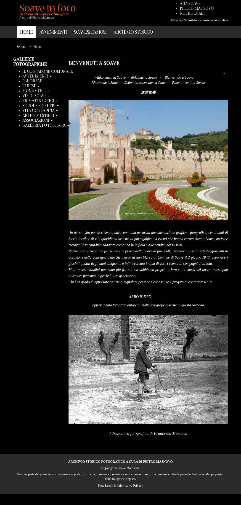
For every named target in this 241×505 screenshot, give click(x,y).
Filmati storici (40, 100)
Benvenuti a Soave (94, 62)
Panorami (32, 81)
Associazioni (37, 120)
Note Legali (192, 13)
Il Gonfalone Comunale (47, 71)
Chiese (30, 86)
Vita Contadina (40, 110)
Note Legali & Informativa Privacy (120, 485)
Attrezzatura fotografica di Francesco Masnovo (148, 433)
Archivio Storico (133, 32)
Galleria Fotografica (47, 125)
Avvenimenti (53, 32)
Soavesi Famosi (90, 32)
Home (26, 32)
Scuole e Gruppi (40, 105)
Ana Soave (190, 3)
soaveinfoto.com (129, 468)
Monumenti (36, 90)
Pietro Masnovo (197, 8)
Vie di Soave (36, 96)
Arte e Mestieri (39, 115)
